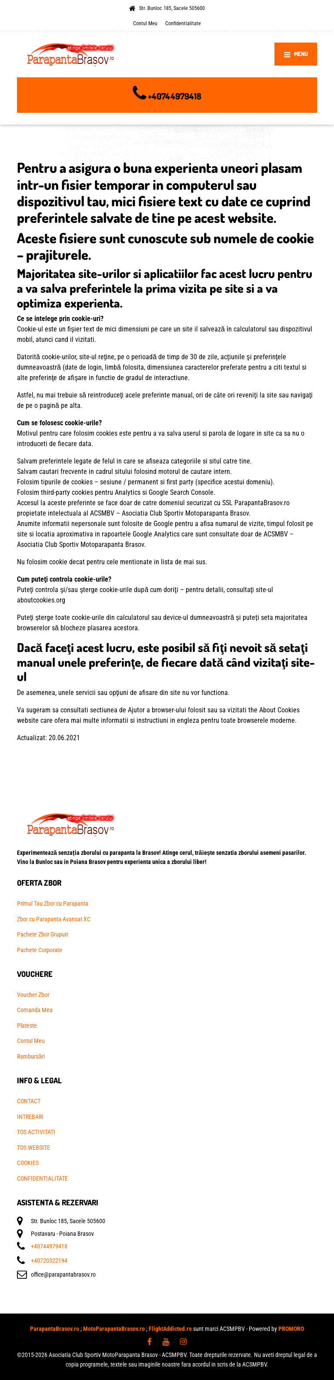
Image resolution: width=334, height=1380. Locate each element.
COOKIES (28, 1162)
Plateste (27, 1025)
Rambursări (31, 1056)
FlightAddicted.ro (170, 1328)
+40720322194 (49, 1260)
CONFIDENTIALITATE (42, 1178)
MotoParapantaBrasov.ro (114, 1328)
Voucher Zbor (33, 994)
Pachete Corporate (39, 949)
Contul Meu (145, 23)
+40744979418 (174, 96)
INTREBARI (30, 1116)
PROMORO (291, 1328)
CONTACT (28, 1101)
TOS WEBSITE (33, 1147)
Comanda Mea (35, 1009)
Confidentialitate (183, 23)
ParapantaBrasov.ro (54, 1328)
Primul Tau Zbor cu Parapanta (52, 903)
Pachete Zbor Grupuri (42, 934)
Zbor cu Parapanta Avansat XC (53, 919)
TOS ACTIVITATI (36, 1131)
